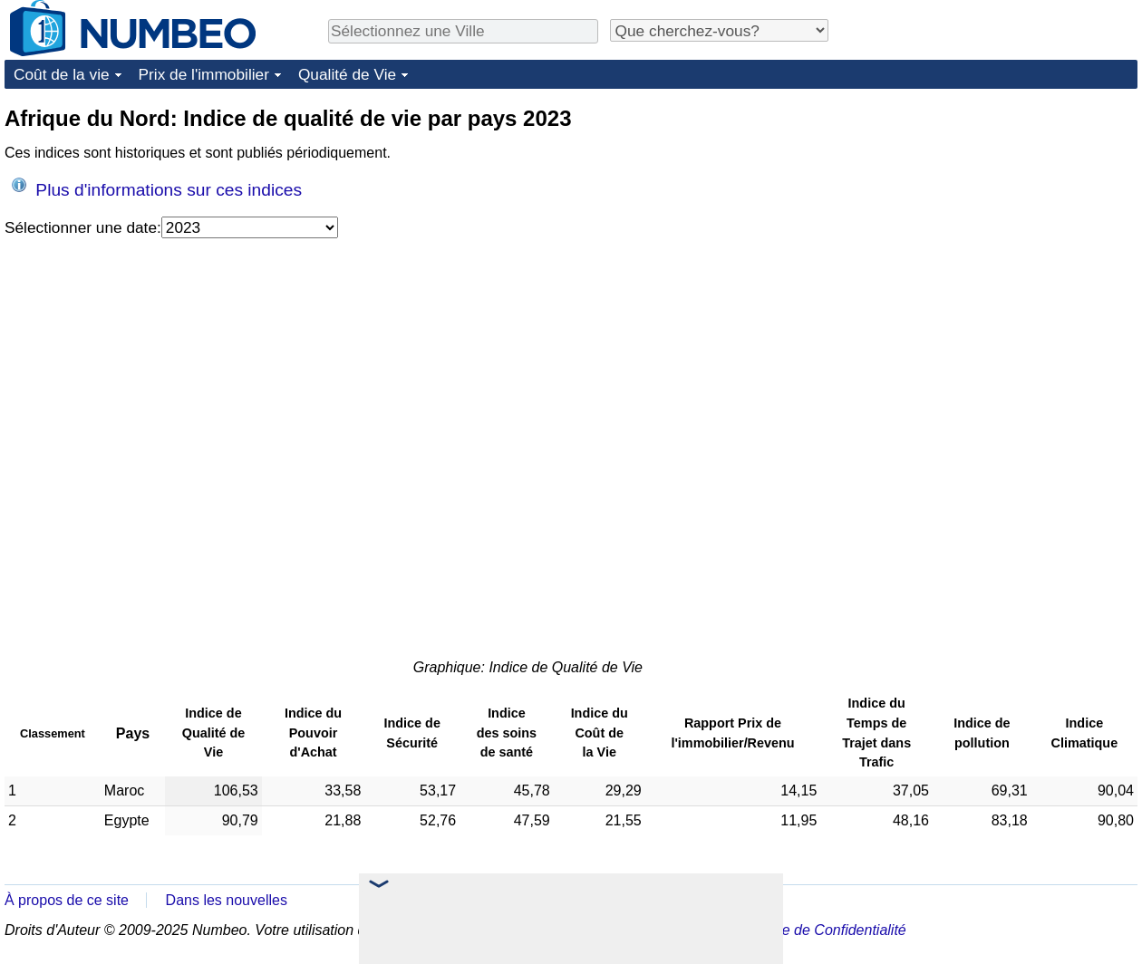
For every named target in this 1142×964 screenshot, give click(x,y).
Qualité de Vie (347, 74)
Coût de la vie (62, 74)
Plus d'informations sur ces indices (157, 188)
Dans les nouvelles (226, 900)
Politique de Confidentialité (819, 930)
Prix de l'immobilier (204, 74)
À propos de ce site (67, 900)
